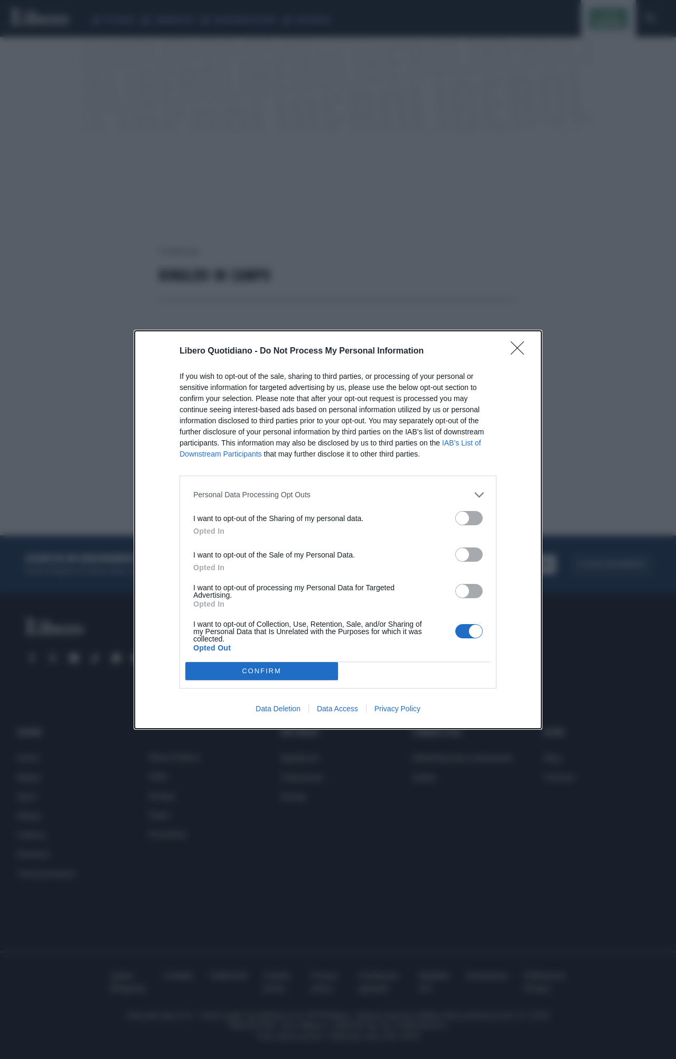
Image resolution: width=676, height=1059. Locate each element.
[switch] (469, 518)
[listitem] (338, 494)
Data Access (337, 708)
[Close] (521, 351)
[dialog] (338, 530)
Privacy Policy (397, 708)
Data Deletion (278, 708)
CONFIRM (261, 671)
